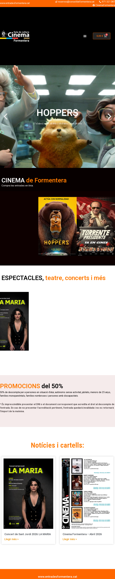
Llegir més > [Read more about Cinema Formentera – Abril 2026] (70, 539)
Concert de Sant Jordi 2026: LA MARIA (27, 534)
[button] (85, 36)
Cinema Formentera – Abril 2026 (82, 534)
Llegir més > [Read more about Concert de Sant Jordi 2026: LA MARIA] (11, 539)
